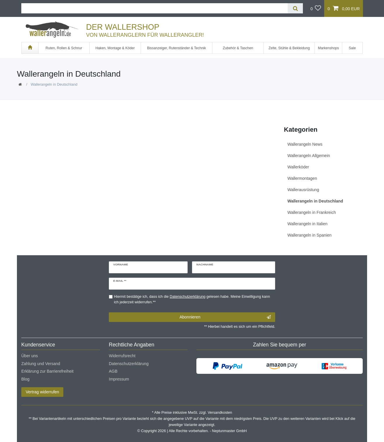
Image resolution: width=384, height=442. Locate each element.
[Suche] (295, 8)
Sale (352, 48)
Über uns (29, 355)
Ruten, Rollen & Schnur (64, 48)
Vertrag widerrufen (42, 392)
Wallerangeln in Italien (307, 223)
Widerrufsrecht (122, 355)
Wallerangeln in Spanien (309, 235)
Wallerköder (298, 167)
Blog (25, 379)
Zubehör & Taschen (238, 48)
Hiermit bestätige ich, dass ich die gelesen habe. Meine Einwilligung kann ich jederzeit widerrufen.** (192, 299)
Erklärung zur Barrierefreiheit (47, 371)
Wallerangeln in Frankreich (311, 212)
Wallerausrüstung (303, 189)
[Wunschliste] (315, 8)
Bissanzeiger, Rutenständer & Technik (176, 48)
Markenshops (328, 48)
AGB (113, 371)
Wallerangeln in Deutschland (315, 201)
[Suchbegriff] (154, 8)
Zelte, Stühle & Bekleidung (289, 48)
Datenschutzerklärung (129, 363)
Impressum (119, 379)
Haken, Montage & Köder (115, 48)
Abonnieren (225, 317)
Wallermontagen (302, 178)
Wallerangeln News (304, 144)
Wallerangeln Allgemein (308, 155)
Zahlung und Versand (40, 363)
